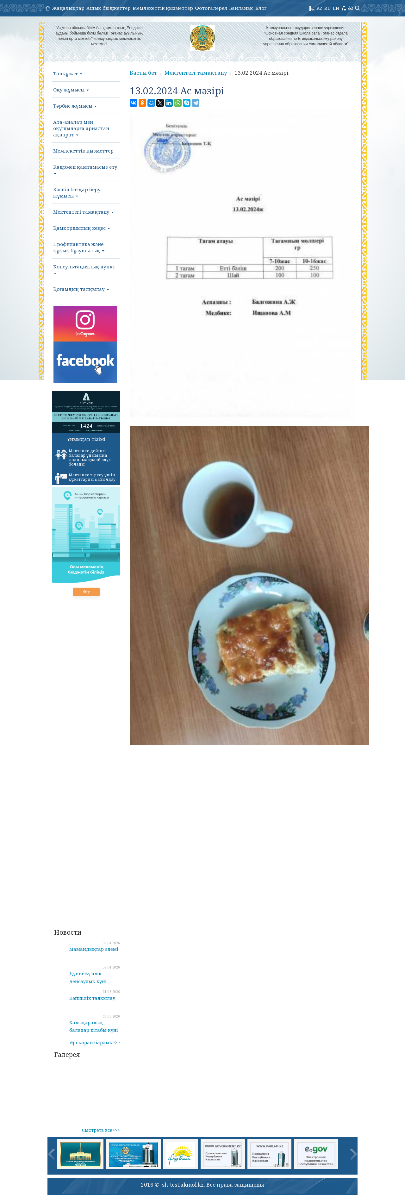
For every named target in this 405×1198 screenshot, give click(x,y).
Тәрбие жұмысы (75, 106)
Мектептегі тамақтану (83, 212)
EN (336, 8)
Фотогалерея (211, 8)
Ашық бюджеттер (108, 8)
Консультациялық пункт (84, 268)
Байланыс (241, 8)
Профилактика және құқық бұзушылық (78, 247)
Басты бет (143, 72)
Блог (261, 8)
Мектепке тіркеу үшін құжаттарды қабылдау (85, 478)
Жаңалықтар (68, 8)
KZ (319, 8)
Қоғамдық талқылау (81, 289)
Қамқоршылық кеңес (81, 228)
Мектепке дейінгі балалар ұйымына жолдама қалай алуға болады (84, 457)
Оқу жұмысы (71, 89)
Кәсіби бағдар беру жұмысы (77, 192)
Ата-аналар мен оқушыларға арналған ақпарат (81, 128)
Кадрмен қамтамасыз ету (85, 169)
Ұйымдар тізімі (86, 439)
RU (327, 8)
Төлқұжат (67, 73)
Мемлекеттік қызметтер (163, 8)
